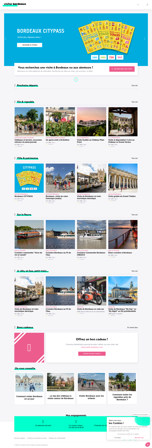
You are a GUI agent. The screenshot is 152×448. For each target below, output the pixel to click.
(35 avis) (113, 315)
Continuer (76, 79)
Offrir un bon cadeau (92, 353)
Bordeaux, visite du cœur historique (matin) (57, 197)
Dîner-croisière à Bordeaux (120, 253)
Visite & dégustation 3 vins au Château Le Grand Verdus (121, 141)
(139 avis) (82, 259)
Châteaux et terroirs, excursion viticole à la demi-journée (28, 141)
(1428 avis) (113, 200)
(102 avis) (82, 313)
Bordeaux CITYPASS (24, 196)
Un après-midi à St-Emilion (57, 140)
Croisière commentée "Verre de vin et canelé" (28, 254)
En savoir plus (132, 327)
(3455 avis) (19, 200)
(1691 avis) (19, 259)
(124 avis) (113, 257)
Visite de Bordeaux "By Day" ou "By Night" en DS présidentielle (122, 310)
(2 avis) (81, 146)
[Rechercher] (138, 4)
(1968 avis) (82, 202)
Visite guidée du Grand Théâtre (122, 196)
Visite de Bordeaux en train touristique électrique (89, 197)
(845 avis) (51, 259)
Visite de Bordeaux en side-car (90, 309)
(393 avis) (19, 146)
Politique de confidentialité (57, 438)
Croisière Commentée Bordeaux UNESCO (91, 254)
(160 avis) (51, 144)
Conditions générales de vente (37, 438)
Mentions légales (19, 438)
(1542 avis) (51, 202)
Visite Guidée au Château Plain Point (90, 141)
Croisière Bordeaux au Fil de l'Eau (58, 254)
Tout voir (135, 85)
